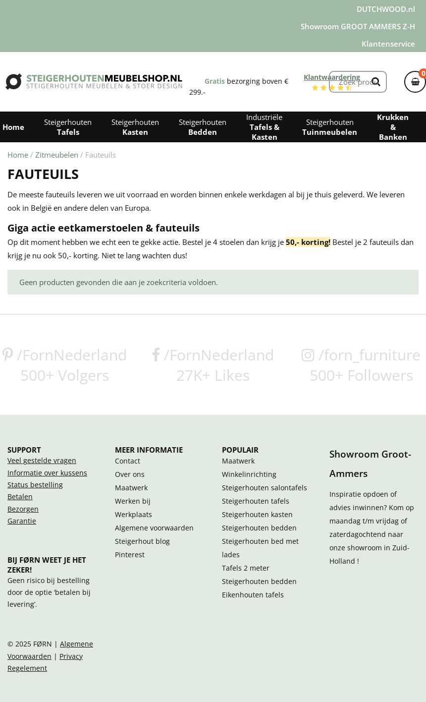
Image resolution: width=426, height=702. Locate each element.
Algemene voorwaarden (154, 528)
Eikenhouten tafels (253, 594)
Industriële (264, 127)
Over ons (130, 474)
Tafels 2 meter (245, 568)
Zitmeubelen (56, 155)
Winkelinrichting (249, 474)
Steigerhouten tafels (255, 501)
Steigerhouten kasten (257, 514)
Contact (127, 461)
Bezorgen (23, 509)
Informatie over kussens (47, 472)
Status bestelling (35, 484)
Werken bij (133, 501)
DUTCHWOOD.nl (386, 9)
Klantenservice (388, 44)
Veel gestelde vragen (41, 460)
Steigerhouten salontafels (264, 487)
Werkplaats (133, 514)
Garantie (21, 521)
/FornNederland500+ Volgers (64, 365)
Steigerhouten (68, 127)
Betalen (20, 496)
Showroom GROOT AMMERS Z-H (358, 26)
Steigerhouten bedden (259, 528)
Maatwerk (131, 487)
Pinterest (130, 554)
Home (17, 155)
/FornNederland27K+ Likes (213, 365)
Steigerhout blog (142, 541)
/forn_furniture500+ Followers (361, 365)
